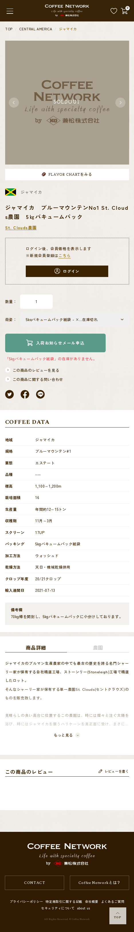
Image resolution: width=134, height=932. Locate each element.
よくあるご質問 (113, 901)
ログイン (66, 271)
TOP (117, 916)
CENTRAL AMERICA (35, 29)
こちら (64, 255)
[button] (14, 103)
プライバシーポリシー (26, 901)
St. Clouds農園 (21, 227)
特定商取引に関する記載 (64, 901)
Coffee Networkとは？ (99, 883)
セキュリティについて (58, 908)
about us (83, 908)
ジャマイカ (68, 29)
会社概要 (91, 901)
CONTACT (34, 883)
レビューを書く (113, 773)
